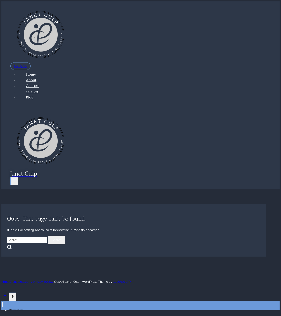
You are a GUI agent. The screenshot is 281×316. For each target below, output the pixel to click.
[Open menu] (14, 181)
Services (32, 91)
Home (31, 74)
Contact (32, 86)
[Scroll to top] (5, 297)
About (31, 80)
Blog (29, 97)
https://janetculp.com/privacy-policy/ (27, 281)
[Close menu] (2, 304)
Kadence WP (122, 281)
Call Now (20, 66)
